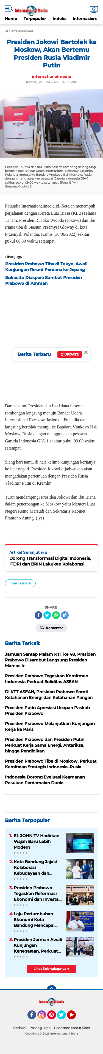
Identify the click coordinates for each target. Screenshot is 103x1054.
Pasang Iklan (40, 1028)
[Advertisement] (51, 342)
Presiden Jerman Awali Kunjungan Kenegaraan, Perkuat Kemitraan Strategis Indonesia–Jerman (38, 945)
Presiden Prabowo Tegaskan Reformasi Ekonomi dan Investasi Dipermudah (38, 893)
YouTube (75, 1017)
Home (11, 18)
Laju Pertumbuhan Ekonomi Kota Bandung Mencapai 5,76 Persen (34, 919)
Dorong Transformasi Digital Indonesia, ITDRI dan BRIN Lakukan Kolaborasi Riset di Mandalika (50, 561)
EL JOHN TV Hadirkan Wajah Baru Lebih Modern (36, 841)
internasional (86, 18)
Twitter (64, 1017)
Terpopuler (35, 18)
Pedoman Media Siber (72, 1028)
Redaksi (19, 1028)
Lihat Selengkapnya (51, 969)
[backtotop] (52, 990)
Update (70, 354)
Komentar (51, 627)
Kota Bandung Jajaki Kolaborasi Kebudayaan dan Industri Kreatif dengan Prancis (35, 867)
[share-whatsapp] (56, 615)
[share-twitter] (47, 615)
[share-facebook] (38, 615)
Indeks (59, 18)
